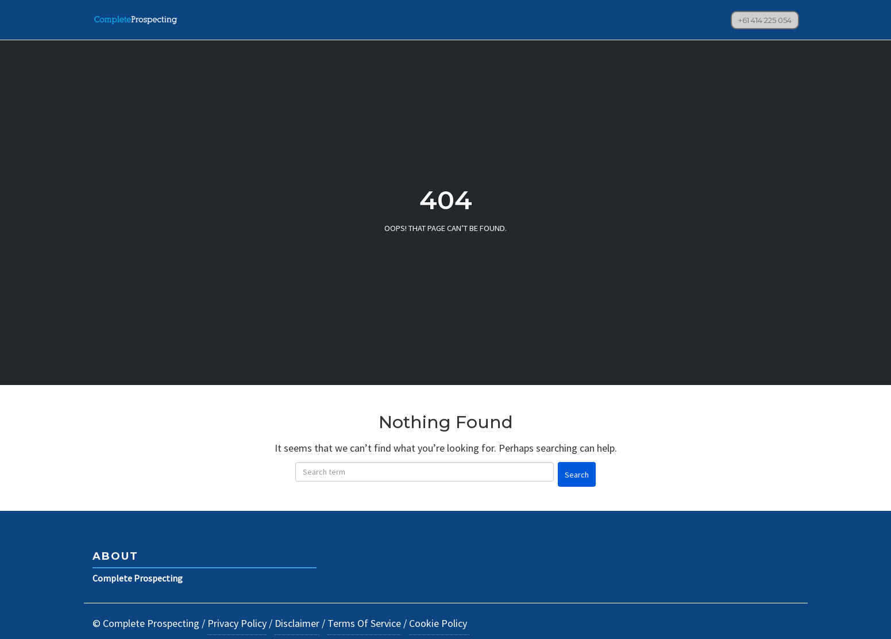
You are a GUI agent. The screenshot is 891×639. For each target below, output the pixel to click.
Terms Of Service (364, 623)
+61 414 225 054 (765, 20)
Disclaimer (297, 623)
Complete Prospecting (137, 578)
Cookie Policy (439, 623)
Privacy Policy (237, 623)
